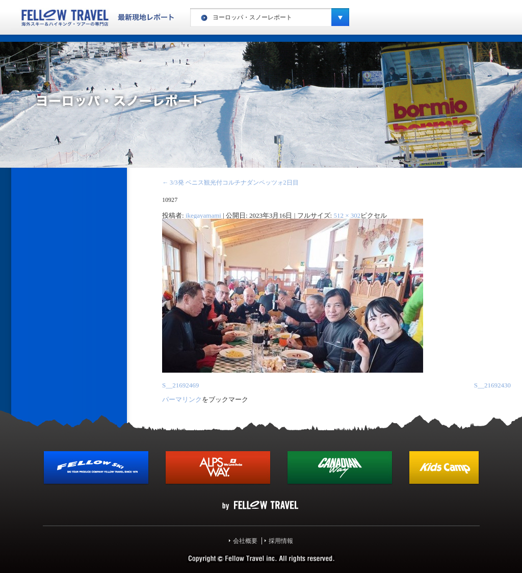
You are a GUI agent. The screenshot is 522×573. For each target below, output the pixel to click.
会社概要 (245, 540)
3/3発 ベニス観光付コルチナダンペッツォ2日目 (230, 182)
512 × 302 (346, 215)
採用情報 (281, 540)
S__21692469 (180, 385)
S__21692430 (492, 385)
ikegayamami (203, 215)
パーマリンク (182, 399)
